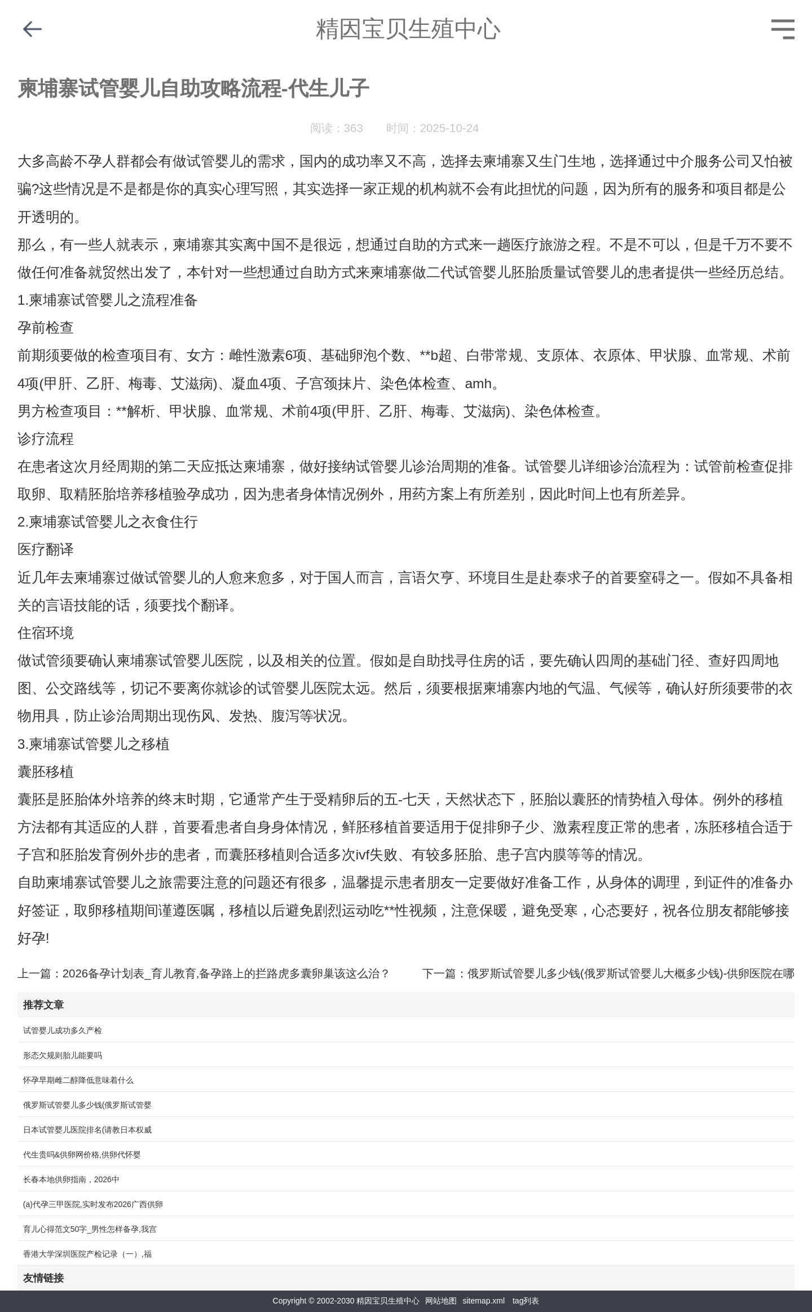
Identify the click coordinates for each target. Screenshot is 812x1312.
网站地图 (441, 1300)
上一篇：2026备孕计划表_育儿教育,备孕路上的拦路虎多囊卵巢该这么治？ (204, 973)
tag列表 (526, 1300)
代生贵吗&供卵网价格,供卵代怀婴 (82, 1154)
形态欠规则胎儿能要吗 (62, 1055)
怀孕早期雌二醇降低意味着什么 (78, 1080)
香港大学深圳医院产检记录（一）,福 (87, 1253)
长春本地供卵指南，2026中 (71, 1179)
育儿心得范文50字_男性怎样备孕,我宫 (90, 1229)
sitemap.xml (483, 1300)
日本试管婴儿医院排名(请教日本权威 (87, 1129)
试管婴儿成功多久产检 (62, 1030)
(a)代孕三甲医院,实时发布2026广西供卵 (93, 1204)
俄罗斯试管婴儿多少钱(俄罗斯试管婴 (87, 1104)
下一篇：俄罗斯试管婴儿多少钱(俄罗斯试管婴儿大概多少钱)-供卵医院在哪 (608, 973)
